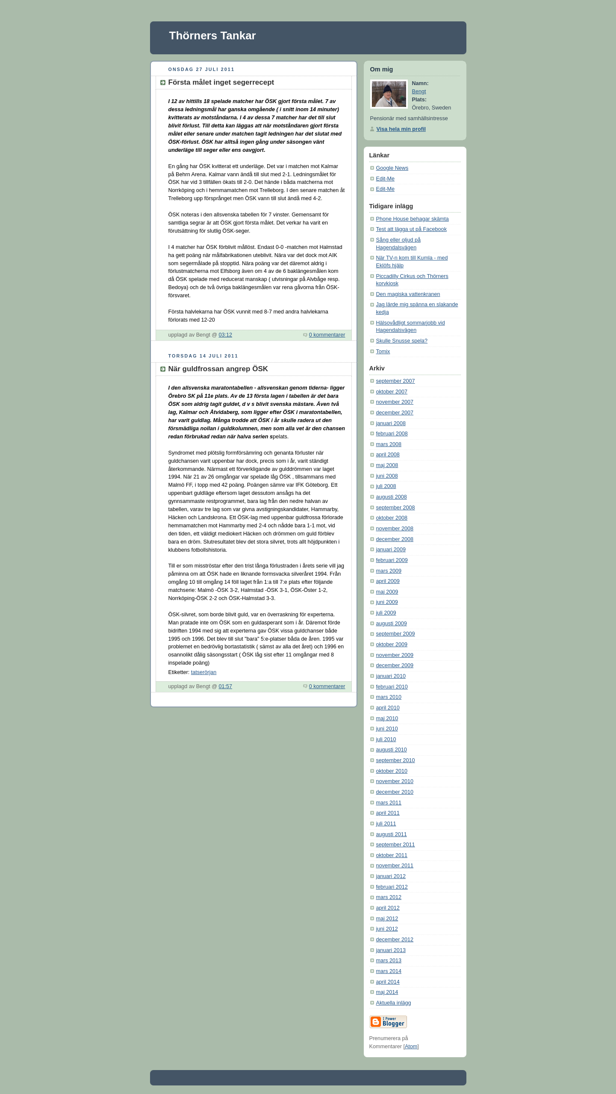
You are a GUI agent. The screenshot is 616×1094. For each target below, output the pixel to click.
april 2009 (388, 581)
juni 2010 (387, 729)
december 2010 (395, 792)
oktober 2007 (392, 392)
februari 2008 (392, 434)
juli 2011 (386, 824)
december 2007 (395, 413)
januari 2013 (391, 950)
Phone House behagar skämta (412, 219)
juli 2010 (386, 739)
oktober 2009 (392, 645)
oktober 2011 (392, 855)
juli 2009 (386, 613)
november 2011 (395, 866)
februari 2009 (392, 560)
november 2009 (395, 655)
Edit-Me (385, 179)
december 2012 (395, 940)
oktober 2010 (392, 771)
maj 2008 (387, 465)
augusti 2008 (391, 497)
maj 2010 (387, 718)
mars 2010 (389, 697)
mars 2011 (389, 803)
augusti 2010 (391, 750)
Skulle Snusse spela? (402, 341)
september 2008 (395, 508)
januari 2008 (391, 423)
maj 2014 (387, 992)
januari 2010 (391, 676)
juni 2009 (387, 602)
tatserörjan (204, 672)
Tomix (383, 352)
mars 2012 (389, 897)
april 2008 (388, 455)
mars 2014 (389, 971)
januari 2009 (391, 550)
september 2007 (395, 381)
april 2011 (388, 813)
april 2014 (388, 982)
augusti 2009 (391, 624)
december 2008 (395, 539)
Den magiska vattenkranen (408, 294)
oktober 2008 (392, 518)
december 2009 (395, 665)
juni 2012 (387, 929)
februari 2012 (392, 887)
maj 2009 (387, 592)
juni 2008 (387, 476)
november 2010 (395, 781)
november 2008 (395, 529)
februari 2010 (392, 687)
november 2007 (395, 402)
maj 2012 (387, 919)
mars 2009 (389, 571)
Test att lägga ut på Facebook (411, 229)
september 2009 (395, 634)
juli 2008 (386, 486)
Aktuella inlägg (393, 1003)
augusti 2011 (391, 834)
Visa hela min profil (401, 129)
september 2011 (395, 845)
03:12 (225, 335)
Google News (392, 168)
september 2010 (395, 760)
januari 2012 (391, 876)
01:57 (225, 686)
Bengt (419, 92)
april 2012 (388, 908)
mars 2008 (389, 444)
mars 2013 (389, 961)
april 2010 (388, 708)
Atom (411, 1047)
